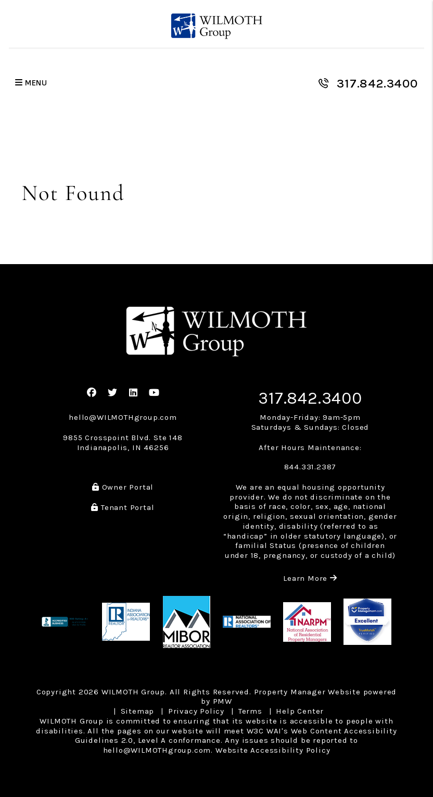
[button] (92, 393)
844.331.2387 (310, 466)
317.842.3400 (377, 83)
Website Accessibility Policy (272, 750)
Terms (250, 711)
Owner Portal (123, 487)
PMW (222, 701)
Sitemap (138, 711)
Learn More (310, 578)
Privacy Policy (196, 711)
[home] (217, 26)
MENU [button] (31, 83)
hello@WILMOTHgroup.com (123, 417)
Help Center (300, 711)
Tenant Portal (122, 507)
